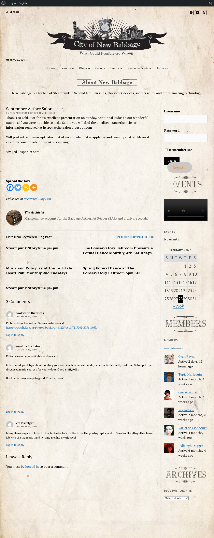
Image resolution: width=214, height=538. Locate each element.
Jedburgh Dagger (190, 445)
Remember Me (178, 149)
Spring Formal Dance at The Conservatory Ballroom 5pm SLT (112, 270)
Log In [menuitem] (12, 3)
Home (51, 68)
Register (180, 167)
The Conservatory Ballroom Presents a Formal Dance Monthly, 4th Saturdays (118, 250)
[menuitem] (3, 3)
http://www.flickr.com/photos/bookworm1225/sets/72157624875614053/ (51, 327)
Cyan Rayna (186, 356)
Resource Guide (138, 68)
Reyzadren (186, 410)
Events (114, 68)
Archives (162, 68)
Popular (180, 348)
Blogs (83, 68)
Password (172, 130)
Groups (100, 68)
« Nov (178, 306)
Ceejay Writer (188, 392)
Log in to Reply (15, 335)
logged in (32, 466)
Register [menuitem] (24, 3)
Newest (166, 348)
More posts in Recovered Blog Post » (135, 236)
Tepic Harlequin (190, 374)
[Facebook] (10, 187)
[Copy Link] (25, 187)
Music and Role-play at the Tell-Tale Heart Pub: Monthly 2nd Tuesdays (39, 270)
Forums (65, 68)
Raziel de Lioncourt (192, 428)
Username (172, 111)
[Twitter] (18, 187)
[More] (33, 187)
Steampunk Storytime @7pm (32, 248)
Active (173, 348)
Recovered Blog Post (37, 198)
